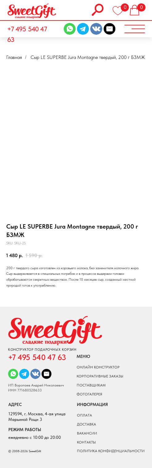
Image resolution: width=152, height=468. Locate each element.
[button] (134, 29)
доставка (86, 424)
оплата (84, 415)
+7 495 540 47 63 (27, 34)
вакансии (87, 433)
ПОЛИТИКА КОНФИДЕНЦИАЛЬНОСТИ (111, 451)
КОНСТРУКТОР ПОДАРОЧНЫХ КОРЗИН (42, 350)
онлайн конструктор (98, 367)
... (32, 57)
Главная (14, 57)
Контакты (86, 442)
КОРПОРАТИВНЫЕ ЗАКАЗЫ (100, 376)
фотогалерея (89, 394)
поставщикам (91, 385)
